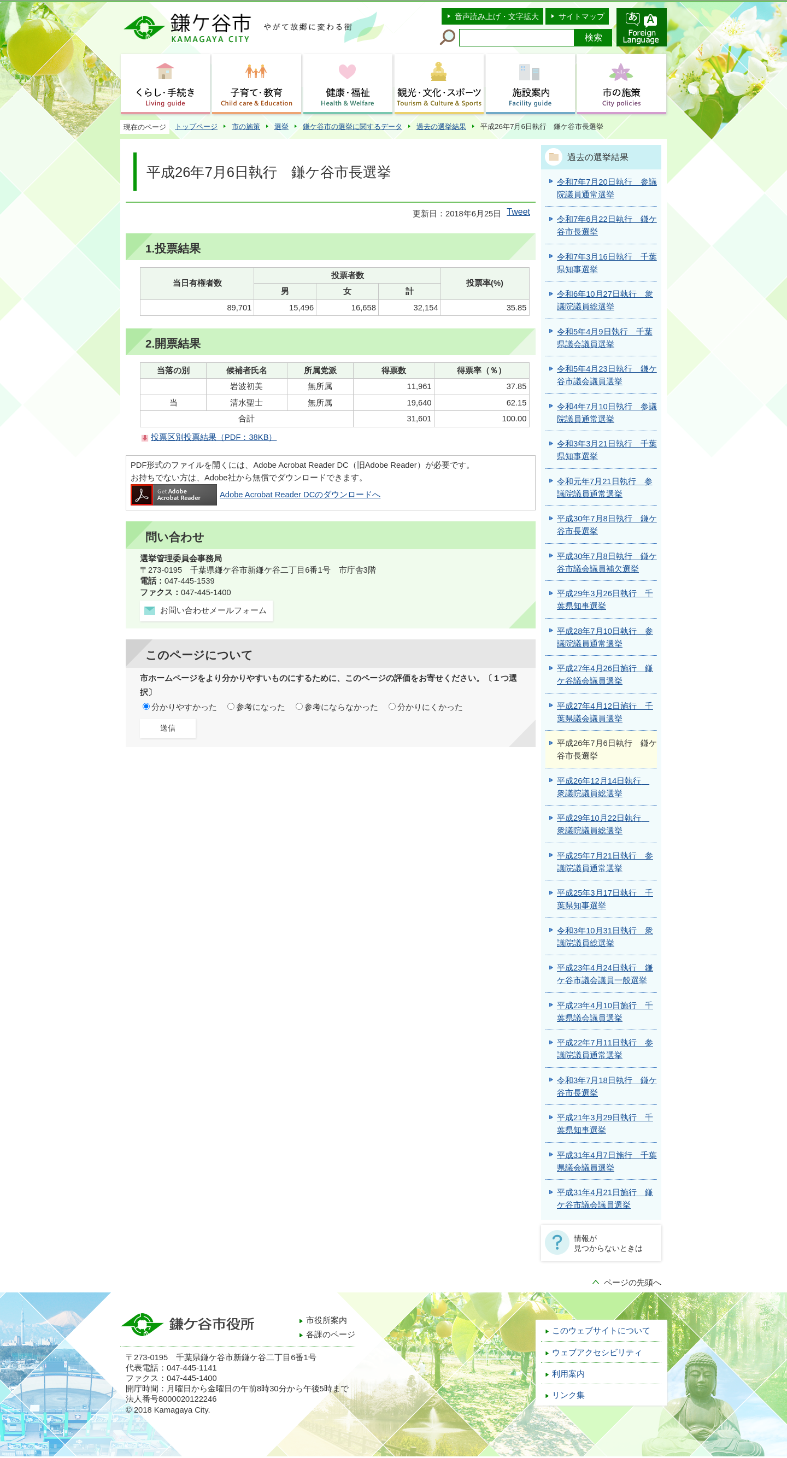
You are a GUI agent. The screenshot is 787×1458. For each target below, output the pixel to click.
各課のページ (330, 1334)
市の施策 (246, 126)
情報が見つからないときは (608, 1243)
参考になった (260, 707)
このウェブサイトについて (601, 1330)
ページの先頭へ (632, 1282)
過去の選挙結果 (441, 126)
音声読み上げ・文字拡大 (497, 16)
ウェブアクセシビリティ (597, 1352)
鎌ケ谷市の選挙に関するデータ (352, 126)
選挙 (281, 126)
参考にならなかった (341, 707)
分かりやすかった (184, 707)
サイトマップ (581, 16)
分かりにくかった (430, 707)
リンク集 (568, 1395)
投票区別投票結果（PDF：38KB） (214, 437)
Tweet (518, 211)
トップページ (196, 126)
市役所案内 (326, 1320)
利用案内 (568, 1373)
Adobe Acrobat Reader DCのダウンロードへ (255, 494)
